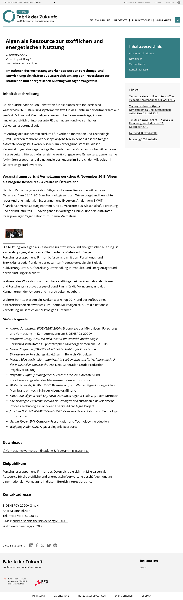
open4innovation (13, 2)
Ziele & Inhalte (100, 20)
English (170, 2)
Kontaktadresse (138, 69)
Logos (143, 567)
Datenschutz (61, 595)
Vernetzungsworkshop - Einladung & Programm (47, 450)
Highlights (163, 20)
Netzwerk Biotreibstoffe (143, 133)
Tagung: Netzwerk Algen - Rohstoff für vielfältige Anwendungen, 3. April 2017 (152, 98)
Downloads (135, 58)
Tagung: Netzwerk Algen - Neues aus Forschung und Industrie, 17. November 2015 (151, 123)
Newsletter (144, 2)
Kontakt (158, 2)
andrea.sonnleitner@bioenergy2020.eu (40, 521)
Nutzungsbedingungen (92, 595)
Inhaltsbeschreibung (141, 53)
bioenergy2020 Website (143, 139)
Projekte (121, 20)
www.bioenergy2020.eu (27, 526)
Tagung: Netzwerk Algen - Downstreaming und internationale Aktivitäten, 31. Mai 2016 (150, 109)
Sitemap (146, 595)
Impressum (38, 595)
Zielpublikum (137, 64)
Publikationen (142, 20)
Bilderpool (130, 2)
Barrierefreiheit (124, 595)
